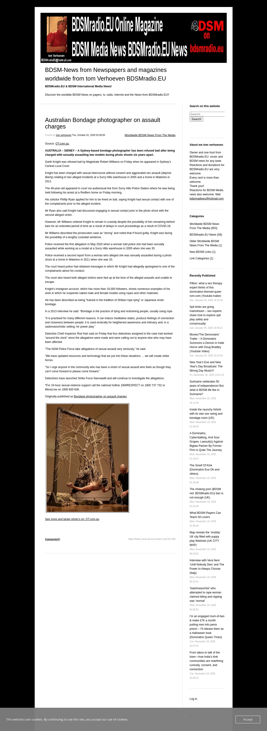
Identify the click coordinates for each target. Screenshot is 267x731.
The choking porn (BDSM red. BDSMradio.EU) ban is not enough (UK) (206, 497)
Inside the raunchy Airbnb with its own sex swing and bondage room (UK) (206, 418)
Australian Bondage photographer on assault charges (102, 123)
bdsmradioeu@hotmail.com (207, 198)
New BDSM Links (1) (203, 252)
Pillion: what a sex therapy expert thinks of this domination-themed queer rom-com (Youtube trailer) (206, 291)
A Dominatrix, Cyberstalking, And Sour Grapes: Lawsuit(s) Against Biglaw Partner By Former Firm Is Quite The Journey (206, 446)
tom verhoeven (63, 135)
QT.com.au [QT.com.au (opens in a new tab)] (62, 143)
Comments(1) (52, 539)
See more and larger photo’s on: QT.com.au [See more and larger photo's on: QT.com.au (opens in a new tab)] (72, 519)
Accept (248, 719)
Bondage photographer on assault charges (100, 396)
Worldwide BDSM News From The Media (150, 135)
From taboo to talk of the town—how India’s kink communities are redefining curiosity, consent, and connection (206, 665)
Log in (193, 699)
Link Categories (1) (201, 258)
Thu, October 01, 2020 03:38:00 (88, 135)
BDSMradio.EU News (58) (206, 234)
